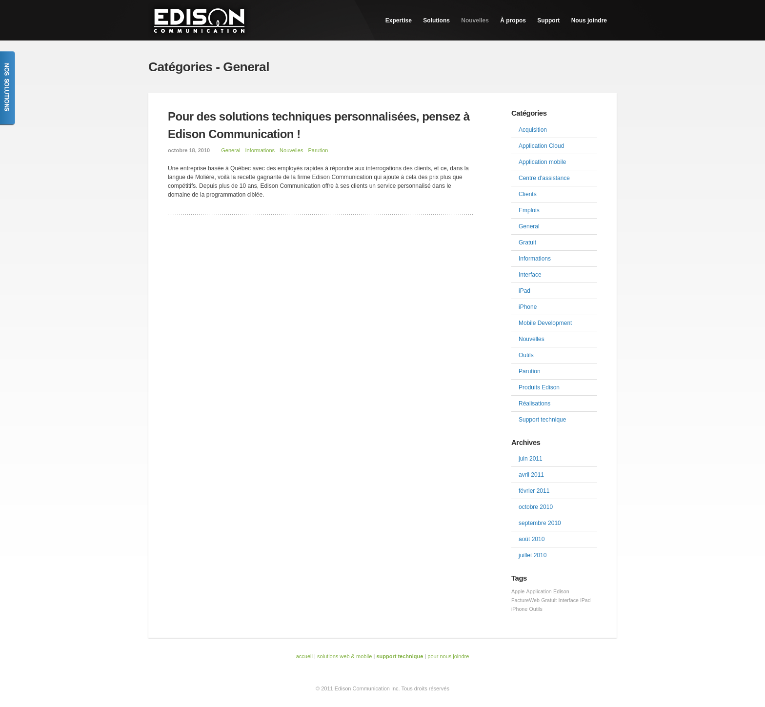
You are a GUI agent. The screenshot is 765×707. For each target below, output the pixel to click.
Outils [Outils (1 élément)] (536, 609)
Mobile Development (545, 323)
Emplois (529, 210)
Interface (530, 274)
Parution (318, 150)
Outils (526, 355)
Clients (528, 194)
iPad (524, 290)
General (230, 150)
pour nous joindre (448, 656)
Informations (260, 150)
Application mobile (542, 162)
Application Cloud (541, 145)
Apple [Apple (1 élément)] (517, 591)
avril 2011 (531, 474)
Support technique (542, 419)
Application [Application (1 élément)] (539, 591)
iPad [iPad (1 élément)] (585, 600)
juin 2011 (531, 458)
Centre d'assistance (544, 178)
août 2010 (531, 539)
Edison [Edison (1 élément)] (561, 591)
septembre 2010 (540, 523)
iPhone (528, 306)
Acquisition (533, 129)
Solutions (436, 20)
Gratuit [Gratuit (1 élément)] (549, 600)
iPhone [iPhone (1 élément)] (519, 609)
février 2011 (534, 490)
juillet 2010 (532, 555)
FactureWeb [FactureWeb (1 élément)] (525, 600)
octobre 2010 (536, 507)
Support (548, 20)
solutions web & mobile (344, 656)
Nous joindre (589, 20)
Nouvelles (475, 20)
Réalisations (534, 403)
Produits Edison (539, 387)
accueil (304, 656)
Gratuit (527, 242)
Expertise (398, 20)
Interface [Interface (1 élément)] (569, 600)
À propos (513, 20)
